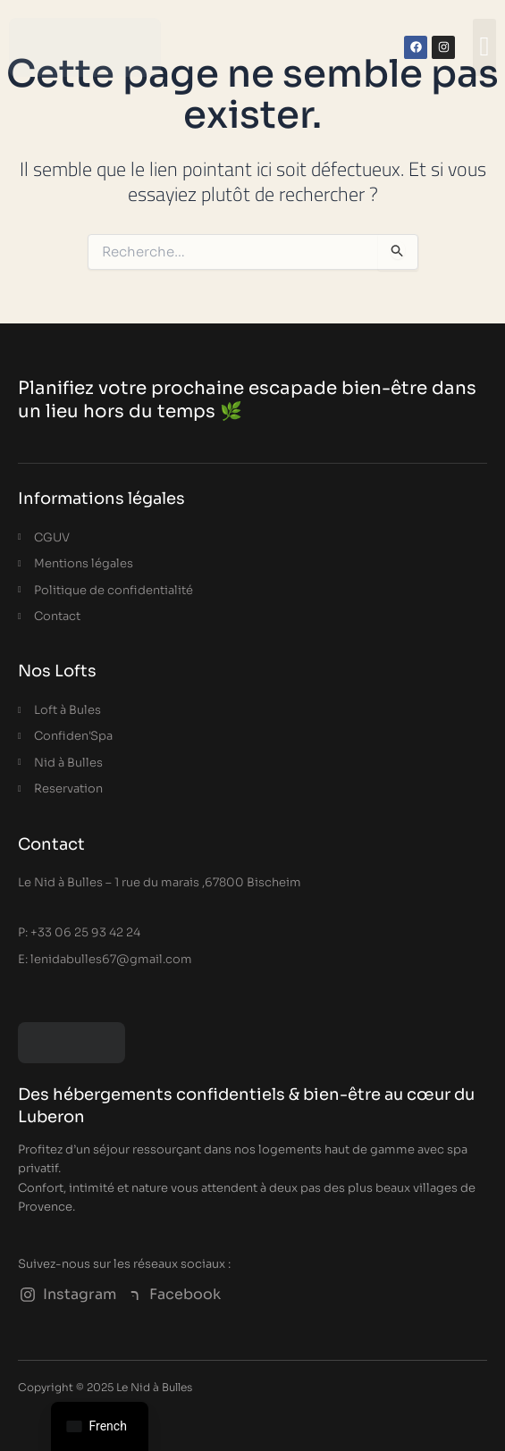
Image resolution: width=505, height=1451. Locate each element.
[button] (484, 48)
